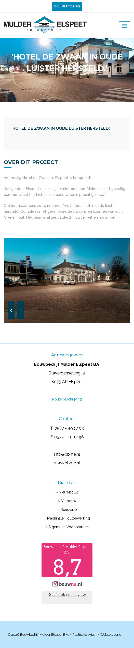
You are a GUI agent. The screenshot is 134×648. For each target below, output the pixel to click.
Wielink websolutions (104, 635)
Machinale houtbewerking (68, 518)
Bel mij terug (67, 6)
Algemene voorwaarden (68, 527)
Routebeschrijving (67, 399)
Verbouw (68, 501)
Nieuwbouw (68, 492)
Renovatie (69, 510)
